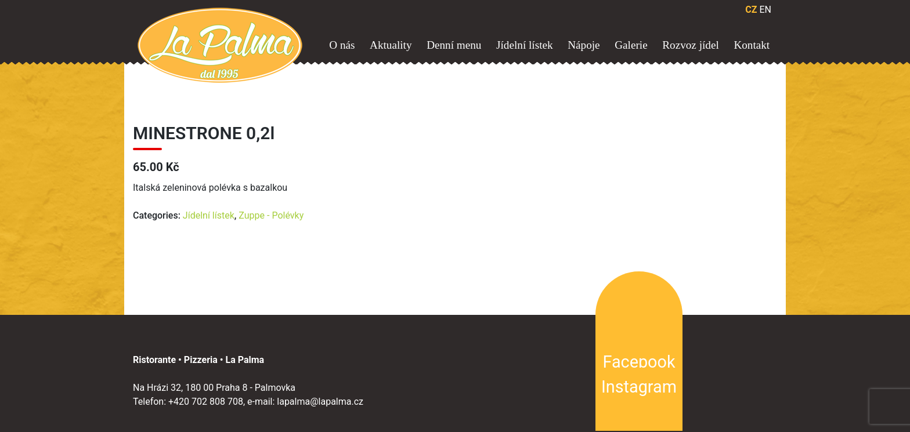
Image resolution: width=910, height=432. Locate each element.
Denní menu (454, 45)
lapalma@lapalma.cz (320, 401)
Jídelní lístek (524, 45)
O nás (342, 45)
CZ (751, 9)
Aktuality (390, 45)
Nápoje (584, 45)
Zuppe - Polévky (271, 215)
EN (765, 9)
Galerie (631, 45)
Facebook (638, 362)
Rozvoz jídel (690, 45)
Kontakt (752, 45)
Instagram (639, 387)
